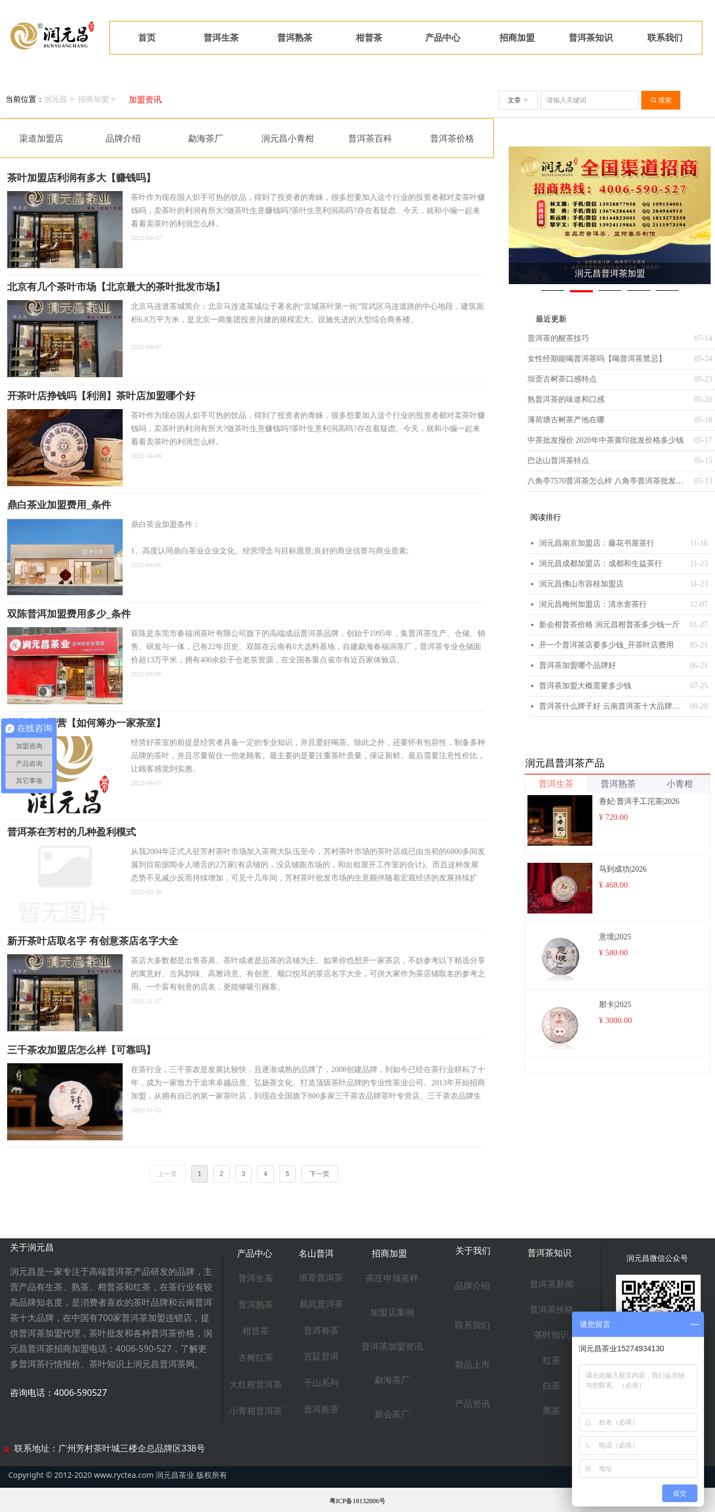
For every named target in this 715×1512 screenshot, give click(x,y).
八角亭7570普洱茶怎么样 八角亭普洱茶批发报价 (608, 481)
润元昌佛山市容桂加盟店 (581, 584)
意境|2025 (615, 937)
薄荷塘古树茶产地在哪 (565, 420)
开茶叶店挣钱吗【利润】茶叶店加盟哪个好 (101, 396)
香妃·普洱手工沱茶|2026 (639, 801)
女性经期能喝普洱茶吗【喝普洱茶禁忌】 (596, 359)
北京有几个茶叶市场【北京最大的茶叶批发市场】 (116, 287)
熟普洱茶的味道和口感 (565, 399)
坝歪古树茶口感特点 (562, 379)
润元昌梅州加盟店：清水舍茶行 (593, 604)
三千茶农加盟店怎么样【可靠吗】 (81, 1050)
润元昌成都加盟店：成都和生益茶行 (600, 563)
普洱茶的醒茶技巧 (558, 338)
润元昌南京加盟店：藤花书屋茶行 (596, 543)
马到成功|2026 (623, 869)
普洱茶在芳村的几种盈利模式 (71, 832)
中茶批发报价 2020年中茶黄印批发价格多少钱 (605, 440)
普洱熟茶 (618, 783)
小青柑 (680, 783)
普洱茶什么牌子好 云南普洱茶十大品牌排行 (611, 706)
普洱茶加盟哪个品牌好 (577, 665)
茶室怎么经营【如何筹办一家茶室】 (86, 723)
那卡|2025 (615, 1004)
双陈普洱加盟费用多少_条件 (69, 614)
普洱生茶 (556, 783)
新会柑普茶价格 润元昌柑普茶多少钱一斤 (609, 625)
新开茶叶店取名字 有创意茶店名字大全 (92, 941)
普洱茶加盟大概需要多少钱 (585, 686)
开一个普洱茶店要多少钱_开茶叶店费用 (606, 645)
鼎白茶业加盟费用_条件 (59, 505)
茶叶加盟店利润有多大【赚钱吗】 (81, 178)
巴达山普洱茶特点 (558, 460)
